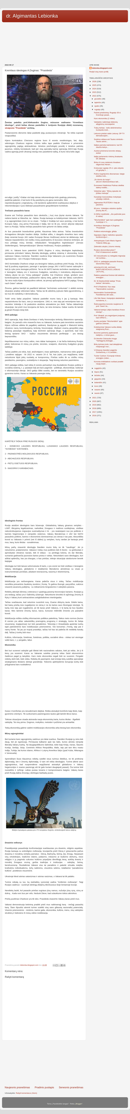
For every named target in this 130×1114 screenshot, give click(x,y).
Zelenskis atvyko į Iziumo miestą (107, 246)
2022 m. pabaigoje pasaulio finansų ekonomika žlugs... (108, 262)
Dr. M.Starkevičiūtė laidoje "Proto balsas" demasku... (107, 282)
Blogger (79, 1104)
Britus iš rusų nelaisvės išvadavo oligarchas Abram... (107, 163)
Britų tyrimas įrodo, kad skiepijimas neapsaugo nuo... (108, 345)
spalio (97, 106)
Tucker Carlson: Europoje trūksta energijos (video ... (107, 357)
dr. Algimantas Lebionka (32, 16)
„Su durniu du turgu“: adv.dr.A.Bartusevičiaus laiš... (107, 181)
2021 (94, 398)
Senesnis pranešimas (71, 1087)
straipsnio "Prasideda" (16, 128)
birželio (97, 375)
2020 (94, 401)
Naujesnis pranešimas (17, 1087)
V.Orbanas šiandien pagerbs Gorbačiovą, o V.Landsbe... (106, 351)
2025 (94, 85)
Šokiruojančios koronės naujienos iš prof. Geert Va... (108, 305)
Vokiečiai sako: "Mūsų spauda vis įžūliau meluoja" (107, 192)
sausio (97, 393)
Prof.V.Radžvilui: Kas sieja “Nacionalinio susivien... (104, 288)
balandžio (98, 382)
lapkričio (98, 102)
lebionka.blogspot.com (102, 68)
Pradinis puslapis (44, 1087)
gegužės (98, 379)
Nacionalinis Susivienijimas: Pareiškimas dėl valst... (105, 294)
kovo (96, 386)
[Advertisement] (65, 42)
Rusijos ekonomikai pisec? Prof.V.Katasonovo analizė (105, 251)
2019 (94, 405)
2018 (94, 408)
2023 (94, 92)
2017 (94, 412)
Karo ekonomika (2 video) (104, 118)
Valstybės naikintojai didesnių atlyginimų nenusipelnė (106, 123)
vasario (97, 390)
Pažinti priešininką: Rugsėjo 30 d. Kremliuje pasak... (107, 114)
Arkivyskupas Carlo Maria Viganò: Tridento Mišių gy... (107, 242)
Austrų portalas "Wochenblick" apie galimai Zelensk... (108, 322)
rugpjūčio (98, 368)
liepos (97, 372)
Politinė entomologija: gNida (105, 231)
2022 (94, 96)
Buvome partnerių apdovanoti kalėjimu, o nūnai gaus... (106, 334)
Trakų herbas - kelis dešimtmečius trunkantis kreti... (108, 129)
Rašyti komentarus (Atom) (26, 1093)
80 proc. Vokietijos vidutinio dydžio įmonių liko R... (108, 209)
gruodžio (98, 99)
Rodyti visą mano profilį (98, 72)
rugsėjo (97, 110)
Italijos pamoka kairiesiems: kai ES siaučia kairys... (108, 146)
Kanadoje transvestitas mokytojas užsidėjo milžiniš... (107, 198)
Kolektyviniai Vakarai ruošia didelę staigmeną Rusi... (108, 328)
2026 (94, 81)
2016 (94, 415)
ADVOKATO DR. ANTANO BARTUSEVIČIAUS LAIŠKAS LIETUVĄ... (107, 269)
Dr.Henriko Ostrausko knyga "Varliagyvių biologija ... (105, 340)
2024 (94, 89)
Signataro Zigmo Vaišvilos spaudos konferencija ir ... (108, 236)
